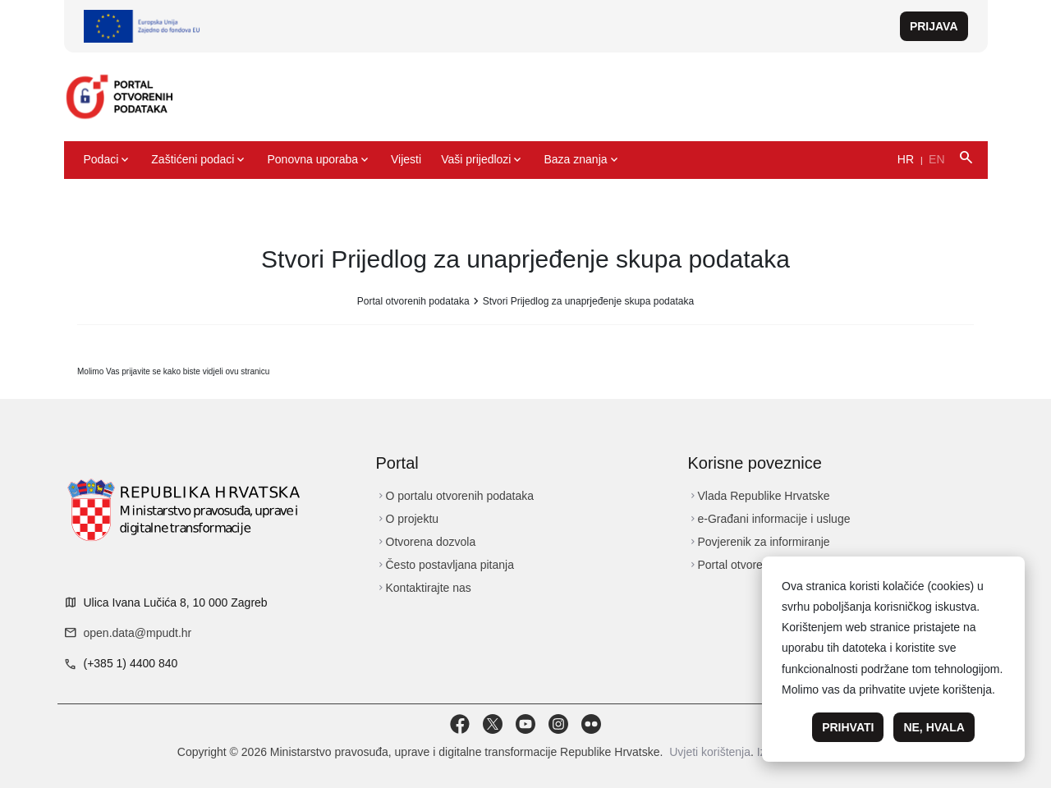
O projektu (407, 518)
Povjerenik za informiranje (759, 541)
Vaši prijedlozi (482, 160)
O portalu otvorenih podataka (455, 495)
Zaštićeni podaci (199, 160)
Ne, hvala (933, 727)
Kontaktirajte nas (423, 587)
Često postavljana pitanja (445, 564)
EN (936, 159)
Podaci (108, 160)
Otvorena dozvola (426, 541)
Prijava (934, 26)
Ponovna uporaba (319, 160)
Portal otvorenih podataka (413, 301)
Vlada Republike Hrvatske (759, 495)
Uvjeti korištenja (709, 751)
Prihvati (848, 727)
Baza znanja (582, 160)
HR (905, 159)
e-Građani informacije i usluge (769, 518)
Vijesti (406, 159)
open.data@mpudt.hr (138, 632)
